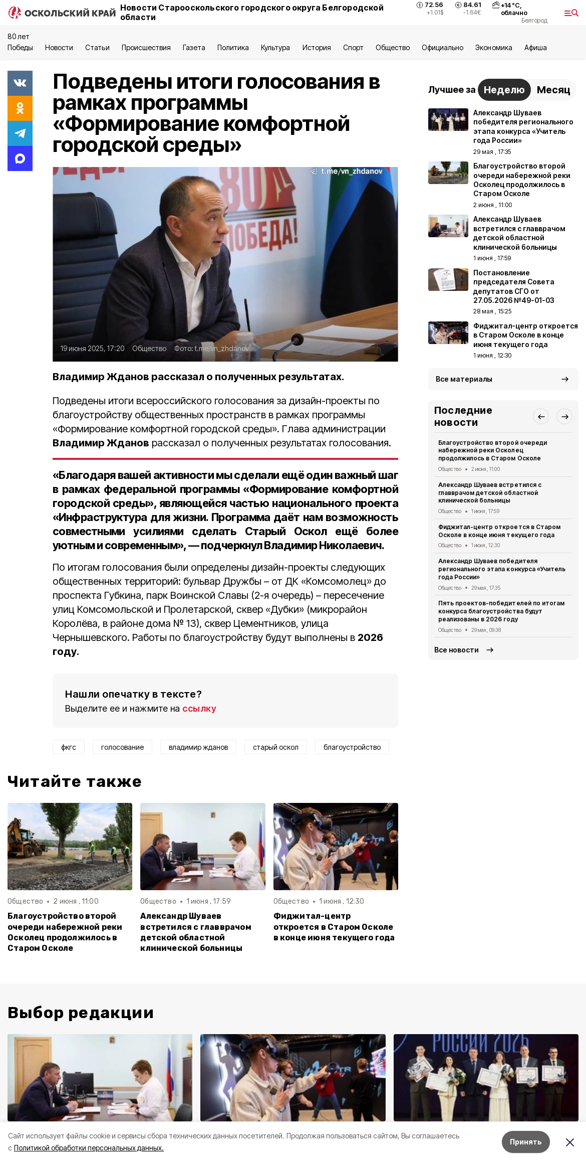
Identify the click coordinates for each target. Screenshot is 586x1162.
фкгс (68, 747)
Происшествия (146, 47)
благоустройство (352, 747)
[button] (541, 416)
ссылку (199, 708)
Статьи (97, 47)
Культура (275, 47)
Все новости (456, 649)
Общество (393, 47)
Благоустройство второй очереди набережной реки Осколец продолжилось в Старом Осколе (65, 931)
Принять (526, 1141)
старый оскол (276, 747)
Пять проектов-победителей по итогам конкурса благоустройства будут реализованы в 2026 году (501, 611)
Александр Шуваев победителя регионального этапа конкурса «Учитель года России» (501, 569)
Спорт (353, 47)
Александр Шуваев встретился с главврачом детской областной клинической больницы (195, 931)
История (317, 47)
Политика (233, 47)
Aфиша (535, 47)
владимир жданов (198, 747)
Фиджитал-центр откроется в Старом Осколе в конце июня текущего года (334, 926)
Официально (442, 47)
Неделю (504, 90)
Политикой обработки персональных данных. (89, 1147)
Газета (194, 47)
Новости (59, 47)
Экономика (493, 47)
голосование (122, 747)
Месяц (553, 90)
